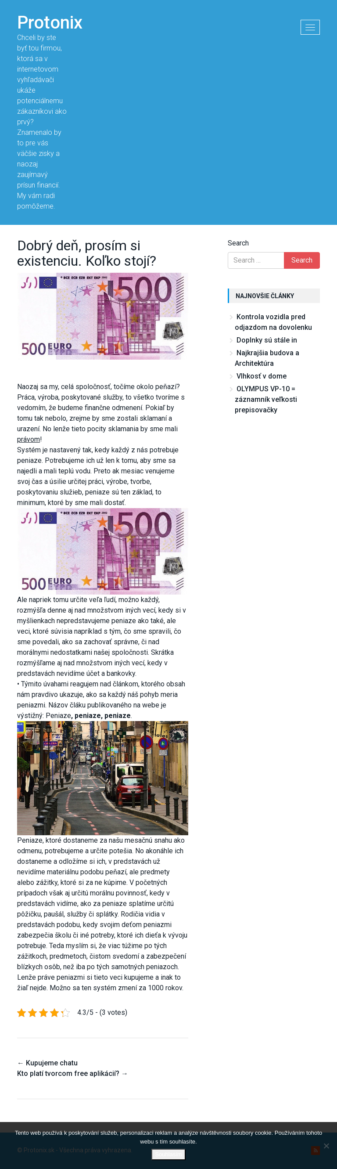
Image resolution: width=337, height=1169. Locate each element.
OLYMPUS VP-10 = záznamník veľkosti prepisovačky (266, 399)
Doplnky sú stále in (267, 340)
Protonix (49, 22)
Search (238, 243)
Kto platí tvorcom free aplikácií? (72, 1073)
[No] (326, 1145)
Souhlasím (168, 1154)
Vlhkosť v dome (262, 376)
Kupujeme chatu (47, 1063)
